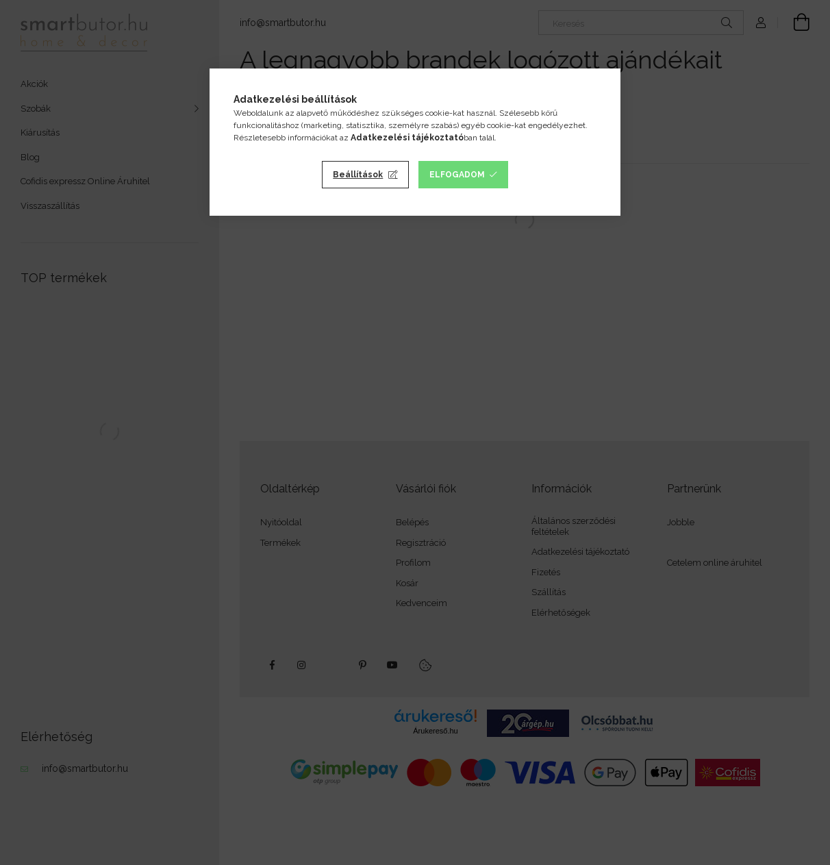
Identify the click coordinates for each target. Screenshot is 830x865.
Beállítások (358, 174)
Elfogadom (457, 174)
